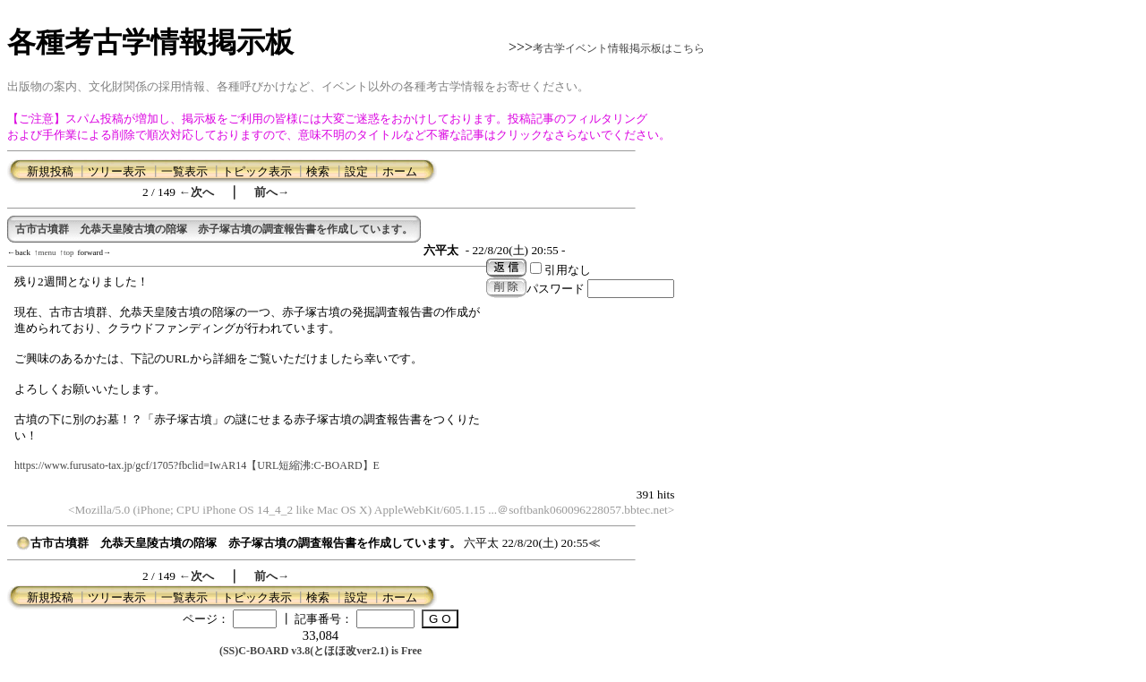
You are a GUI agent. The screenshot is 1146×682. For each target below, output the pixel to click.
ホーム (399, 171)
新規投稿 (50, 171)
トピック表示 (257, 171)
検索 (317, 171)
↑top (67, 252)
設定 (356, 171)
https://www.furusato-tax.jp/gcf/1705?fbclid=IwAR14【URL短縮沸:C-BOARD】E (197, 465)
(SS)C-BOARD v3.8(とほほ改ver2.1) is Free (320, 650)
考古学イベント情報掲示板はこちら (619, 48)
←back (18, 252)
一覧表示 (184, 171)
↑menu (45, 252)
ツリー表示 (117, 171)
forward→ (95, 252)
